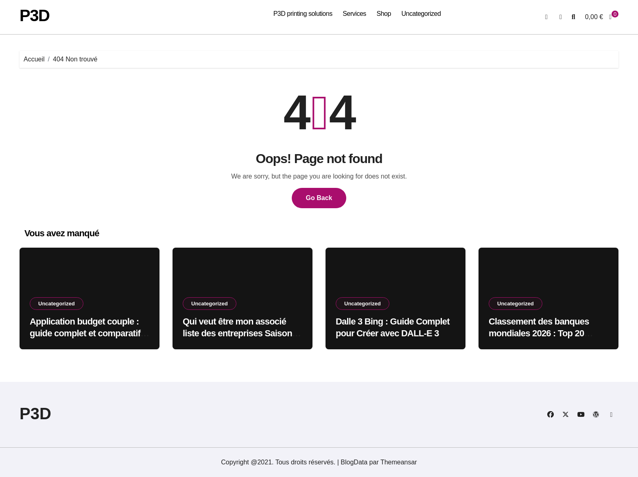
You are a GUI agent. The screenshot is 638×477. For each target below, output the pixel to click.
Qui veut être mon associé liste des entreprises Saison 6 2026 (241, 333)
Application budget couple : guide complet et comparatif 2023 (85, 333)
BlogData (354, 462)
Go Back (319, 197)
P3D (35, 15)
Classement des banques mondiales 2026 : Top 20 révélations (539, 333)
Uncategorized (421, 13)
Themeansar (398, 462)
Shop (383, 13)
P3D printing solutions (302, 13)
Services (354, 13)
